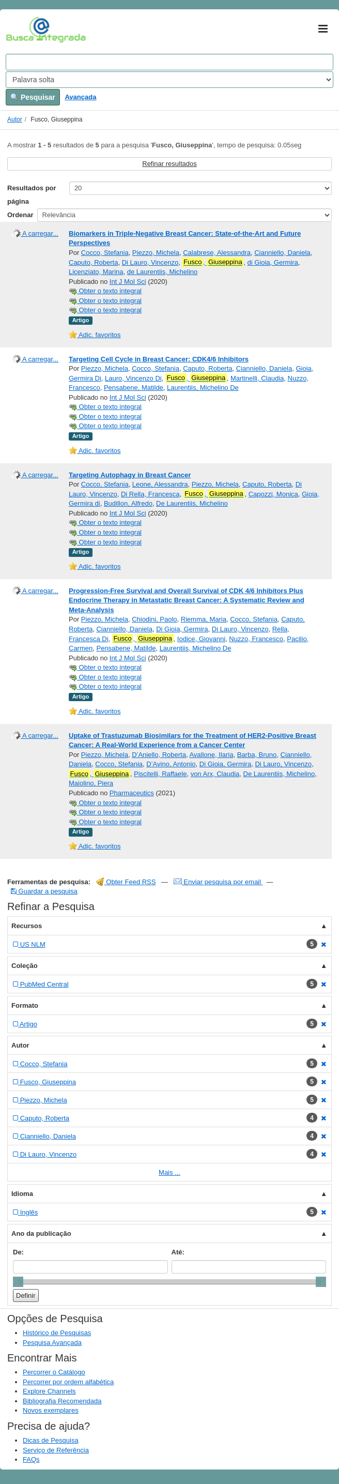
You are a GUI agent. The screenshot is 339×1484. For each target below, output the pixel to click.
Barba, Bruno (257, 755)
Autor (14, 119)
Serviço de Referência (56, 1450)
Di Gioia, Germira (182, 629)
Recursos (26, 926)
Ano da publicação (41, 1233)
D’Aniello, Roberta (159, 755)
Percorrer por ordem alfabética (68, 1382)
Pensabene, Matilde (133, 387)
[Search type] (169, 79)
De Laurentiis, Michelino (192, 503)
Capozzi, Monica (273, 494)
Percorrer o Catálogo (54, 1372)
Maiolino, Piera (91, 783)
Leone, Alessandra (160, 484)
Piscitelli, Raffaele (160, 774)
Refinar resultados (169, 164)
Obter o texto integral (105, 291)
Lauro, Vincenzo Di (133, 378)
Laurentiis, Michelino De (203, 387)
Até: (178, 1252)
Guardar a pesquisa (44, 891)
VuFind (22, 29)
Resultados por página (31, 194)
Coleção (24, 966)
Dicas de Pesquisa (51, 1440)
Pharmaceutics (132, 793)
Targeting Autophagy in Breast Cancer (130, 475)
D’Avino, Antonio (170, 764)
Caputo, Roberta (93, 262)
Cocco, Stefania (105, 252)
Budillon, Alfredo (128, 503)
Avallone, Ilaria (211, 755)
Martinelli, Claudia (257, 378)
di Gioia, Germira (273, 262)
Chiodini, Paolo (154, 619)
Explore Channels (49, 1391)
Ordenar (20, 215)
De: (18, 1252)
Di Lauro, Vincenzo (150, 262)
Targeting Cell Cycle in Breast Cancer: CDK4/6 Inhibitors (159, 359)
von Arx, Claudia (215, 774)
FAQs (31, 1459)
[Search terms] (169, 62)
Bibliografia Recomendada (62, 1401)
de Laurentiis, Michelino (162, 272)
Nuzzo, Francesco (256, 639)
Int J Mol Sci (128, 281)
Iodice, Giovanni (201, 639)
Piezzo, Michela (155, 252)
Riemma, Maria (203, 619)
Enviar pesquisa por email (218, 882)
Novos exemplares (51, 1410)
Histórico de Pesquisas (57, 1333)
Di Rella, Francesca (150, 494)
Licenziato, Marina (96, 272)
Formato (24, 1005)
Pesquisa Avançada (52, 1342)
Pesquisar (32, 97)
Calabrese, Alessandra (217, 252)
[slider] (18, 1282)
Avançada (80, 97)
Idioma (22, 1194)
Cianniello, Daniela (282, 252)
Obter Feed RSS (126, 882)
